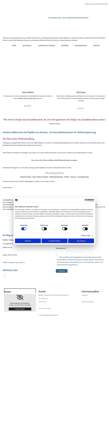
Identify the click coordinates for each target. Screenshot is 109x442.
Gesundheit (27, 46)
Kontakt (96, 46)
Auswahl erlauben (54, 241)
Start (14, 46)
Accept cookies (20, 309)
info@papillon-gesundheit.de (16, 262)
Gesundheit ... (28, 106)
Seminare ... (81, 108)
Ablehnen (28, 241)
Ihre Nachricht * (61, 248)
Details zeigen (85, 235)
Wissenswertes (81, 46)
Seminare (64, 46)
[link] (20, 297)
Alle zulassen (81, 241)
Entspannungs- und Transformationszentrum (68, 18)
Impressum (85, 295)
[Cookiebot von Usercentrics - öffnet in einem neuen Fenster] (86, 200)
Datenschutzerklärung (87, 302)
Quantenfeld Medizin (46, 46)
